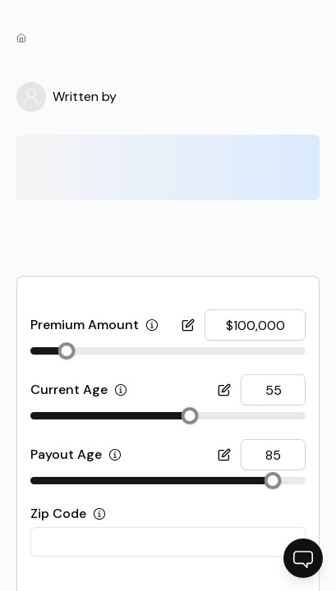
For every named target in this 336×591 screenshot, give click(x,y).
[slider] (66, 351)
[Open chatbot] (303, 558)
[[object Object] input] (255, 325)
